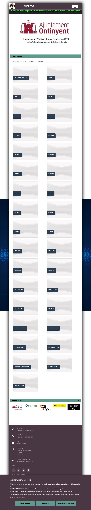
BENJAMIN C (18, 270)
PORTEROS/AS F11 (53, 366)
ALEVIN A (17, 193)
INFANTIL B (17, 154)
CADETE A (50, 96)
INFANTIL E (51, 173)
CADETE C (50, 116)
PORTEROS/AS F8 (19, 385)
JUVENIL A (50, 77)
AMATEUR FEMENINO (20, 328)
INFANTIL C (51, 154)
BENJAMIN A (18, 251)
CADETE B (17, 116)
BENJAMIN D (51, 270)
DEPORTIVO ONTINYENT (21, 77)
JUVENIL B (17, 96)
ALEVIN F (50, 231)
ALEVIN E (17, 231)
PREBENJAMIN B (52, 289)
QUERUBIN (51, 308)
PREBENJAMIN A (19, 289)
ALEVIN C (17, 212)
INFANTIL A (51, 135)
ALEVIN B (50, 193)
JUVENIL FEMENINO (53, 328)
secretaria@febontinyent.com (25, 461)
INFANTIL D (17, 173)
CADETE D (17, 135)
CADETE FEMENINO (19, 347)
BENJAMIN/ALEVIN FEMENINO (22, 366)
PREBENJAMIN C (19, 308)
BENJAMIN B (51, 251)
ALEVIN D (50, 212)
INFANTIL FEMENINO (53, 347)
